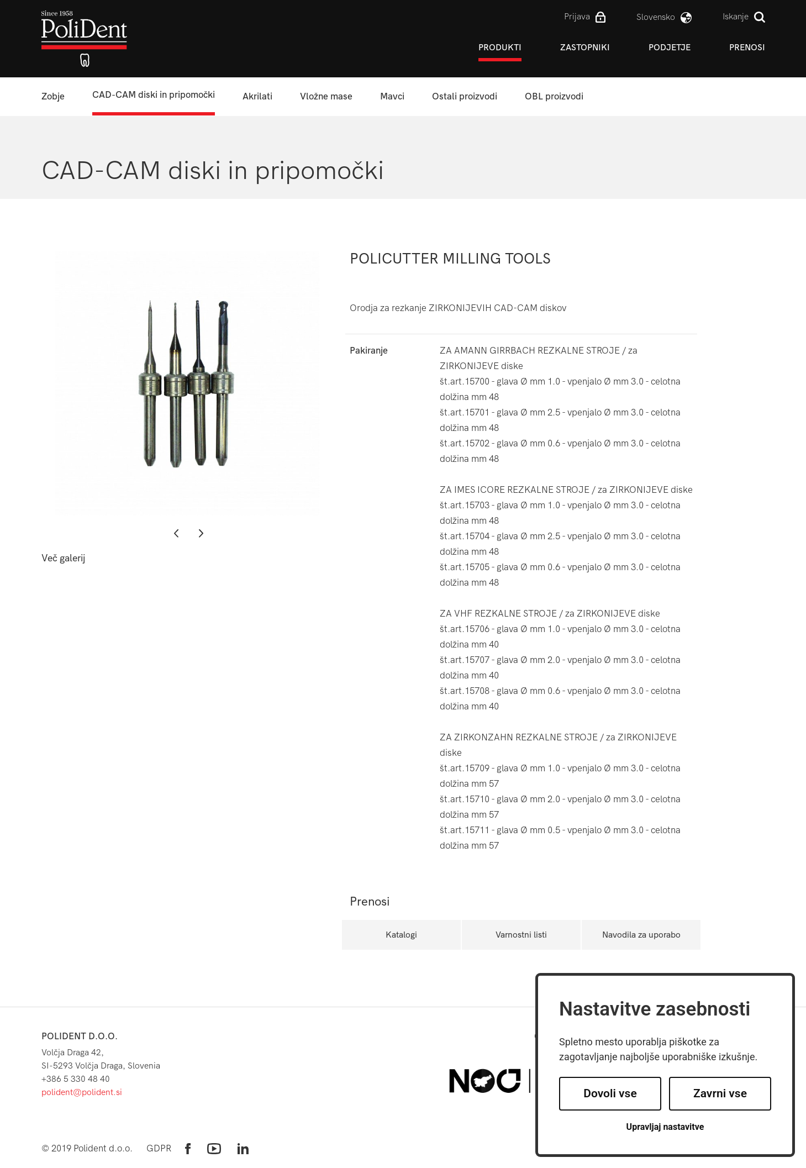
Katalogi (401, 934)
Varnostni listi (521, 934)
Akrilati (257, 96)
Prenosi (747, 47)
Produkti (499, 47)
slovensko (655, 17)
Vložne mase (326, 96)
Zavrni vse (720, 1093)
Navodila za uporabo (641, 934)
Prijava (577, 16)
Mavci (392, 96)
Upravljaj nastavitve (665, 1127)
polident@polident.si (81, 1092)
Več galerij (63, 558)
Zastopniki (585, 47)
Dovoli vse (609, 1093)
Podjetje (670, 47)
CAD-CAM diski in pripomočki (153, 95)
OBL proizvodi (554, 96)
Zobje (53, 96)
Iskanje (736, 16)
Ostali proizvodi (464, 96)
